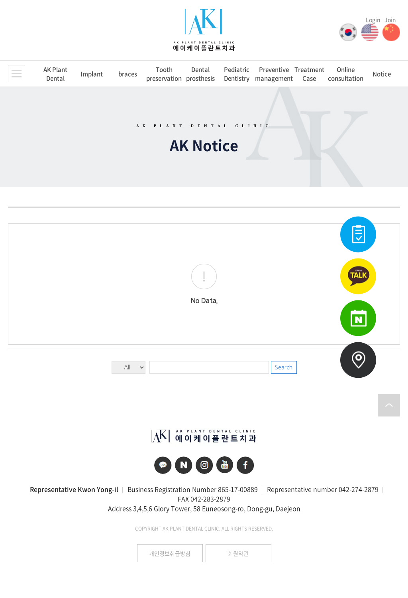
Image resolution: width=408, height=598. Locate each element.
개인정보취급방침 (169, 553)
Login (373, 20)
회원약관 (238, 553)
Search (283, 367)
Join (390, 20)
